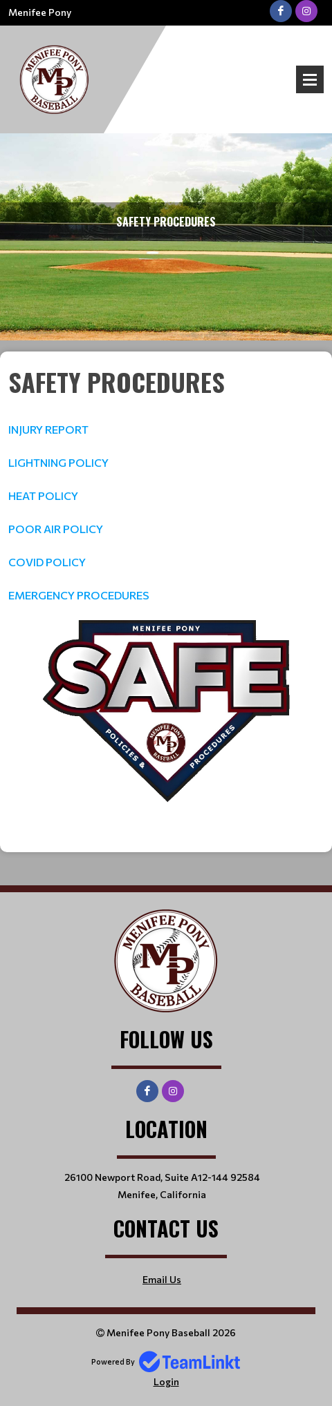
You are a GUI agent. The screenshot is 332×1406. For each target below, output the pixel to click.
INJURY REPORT (48, 429)
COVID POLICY (47, 561)
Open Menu (310, 79)
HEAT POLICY (43, 495)
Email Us (161, 1279)
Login (166, 1381)
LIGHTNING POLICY (58, 462)
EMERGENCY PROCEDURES (78, 594)
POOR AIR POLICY (55, 528)
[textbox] (166, 483)
